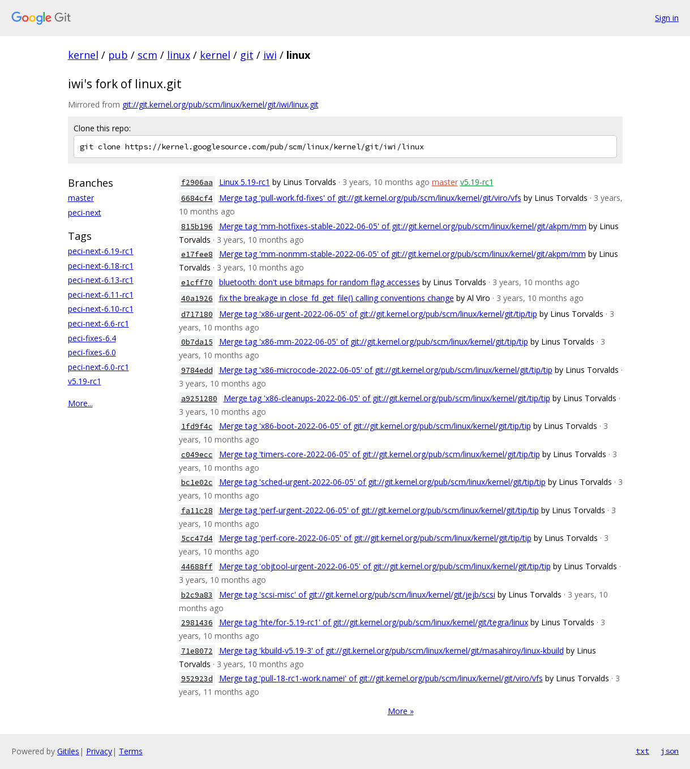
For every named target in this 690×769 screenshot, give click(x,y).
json (670, 751)
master (81, 197)
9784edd (197, 370)
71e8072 (197, 651)
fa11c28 (197, 510)
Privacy (99, 751)
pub (118, 55)
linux (178, 55)
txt (642, 751)
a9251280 (199, 398)
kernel (83, 55)
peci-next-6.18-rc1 (101, 265)
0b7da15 (197, 342)
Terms (131, 751)
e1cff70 (197, 282)
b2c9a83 (197, 595)
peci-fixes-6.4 (92, 338)
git (247, 55)
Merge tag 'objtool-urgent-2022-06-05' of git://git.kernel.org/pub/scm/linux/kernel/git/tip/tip (385, 566)
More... (80, 403)
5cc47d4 (197, 538)
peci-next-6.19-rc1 (101, 251)
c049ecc (197, 454)
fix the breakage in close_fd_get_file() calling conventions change (336, 298)
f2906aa (197, 182)
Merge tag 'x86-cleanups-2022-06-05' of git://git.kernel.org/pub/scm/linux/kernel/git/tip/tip (387, 398)
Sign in (667, 17)
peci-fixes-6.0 (92, 352)
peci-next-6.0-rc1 (98, 367)
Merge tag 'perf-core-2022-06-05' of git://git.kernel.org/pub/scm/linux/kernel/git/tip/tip (375, 537)
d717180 (197, 314)
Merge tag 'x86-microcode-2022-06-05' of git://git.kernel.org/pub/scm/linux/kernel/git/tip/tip (385, 369)
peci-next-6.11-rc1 (101, 294)
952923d (197, 679)
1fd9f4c (197, 426)
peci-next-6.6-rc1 (98, 323)
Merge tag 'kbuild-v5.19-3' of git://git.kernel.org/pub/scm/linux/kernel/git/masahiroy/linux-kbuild (391, 650)
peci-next (84, 212)
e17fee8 (197, 254)
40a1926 (197, 298)
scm (147, 55)
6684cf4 (197, 198)
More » (401, 711)
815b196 (197, 226)
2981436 (197, 623)
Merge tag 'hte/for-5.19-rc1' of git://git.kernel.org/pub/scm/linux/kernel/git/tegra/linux (373, 622)
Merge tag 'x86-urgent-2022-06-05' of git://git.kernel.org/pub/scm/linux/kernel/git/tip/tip (378, 313)
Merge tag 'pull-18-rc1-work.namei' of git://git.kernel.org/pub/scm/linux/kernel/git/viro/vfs (381, 678)
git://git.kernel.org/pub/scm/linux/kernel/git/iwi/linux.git (220, 104)
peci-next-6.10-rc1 (101, 308)
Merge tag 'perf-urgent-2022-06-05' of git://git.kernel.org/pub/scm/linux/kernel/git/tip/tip (379, 510)
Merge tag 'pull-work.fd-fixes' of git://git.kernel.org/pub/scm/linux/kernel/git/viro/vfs (370, 197)
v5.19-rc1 (84, 381)
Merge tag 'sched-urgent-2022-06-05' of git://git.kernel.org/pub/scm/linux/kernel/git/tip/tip (382, 481)
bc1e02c (197, 482)
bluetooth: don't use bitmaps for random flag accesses (319, 282)
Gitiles (68, 751)
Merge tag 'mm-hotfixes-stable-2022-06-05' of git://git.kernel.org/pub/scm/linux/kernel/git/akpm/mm (402, 226)
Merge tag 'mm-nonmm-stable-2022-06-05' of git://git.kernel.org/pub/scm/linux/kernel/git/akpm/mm (402, 253)
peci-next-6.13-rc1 (101, 279)
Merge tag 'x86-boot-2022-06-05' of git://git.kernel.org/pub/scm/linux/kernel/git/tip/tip (375, 425)
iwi (270, 55)
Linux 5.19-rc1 (244, 182)
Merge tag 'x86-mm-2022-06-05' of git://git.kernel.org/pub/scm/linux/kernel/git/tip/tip (373, 341)
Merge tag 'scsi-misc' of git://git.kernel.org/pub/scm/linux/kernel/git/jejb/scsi (357, 594)
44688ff (197, 567)
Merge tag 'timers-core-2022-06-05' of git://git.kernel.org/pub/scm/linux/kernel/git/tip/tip (379, 454)
